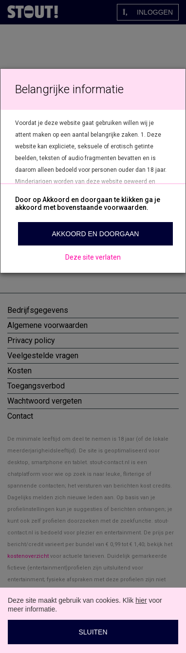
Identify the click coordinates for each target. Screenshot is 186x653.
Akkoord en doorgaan (95, 234)
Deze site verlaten (93, 257)
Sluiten (92, 632)
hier (141, 600)
